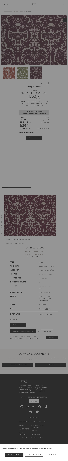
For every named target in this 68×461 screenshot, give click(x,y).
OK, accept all (14, 455)
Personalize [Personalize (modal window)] (54, 455)
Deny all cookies (34, 455)
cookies (13, 448)
